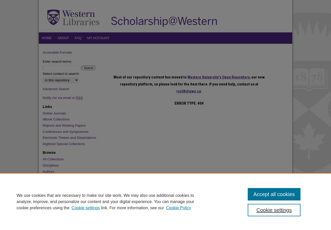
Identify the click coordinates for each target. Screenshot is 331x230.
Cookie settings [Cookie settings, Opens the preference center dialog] (274, 210)
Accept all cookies (274, 194)
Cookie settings (86, 208)
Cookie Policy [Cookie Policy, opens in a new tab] (178, 208)
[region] (165, 201)
